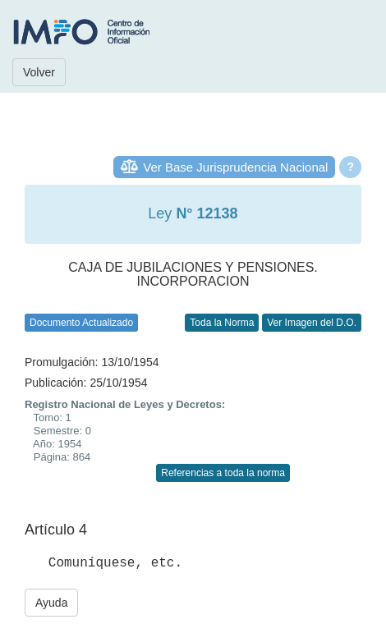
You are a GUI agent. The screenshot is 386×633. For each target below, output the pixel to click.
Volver (39, 72)
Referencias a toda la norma (223, 473)
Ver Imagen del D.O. (311, 322)
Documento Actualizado (81, 322)
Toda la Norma (222, 322)
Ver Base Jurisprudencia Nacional (235, 167)
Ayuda (51, 602)
